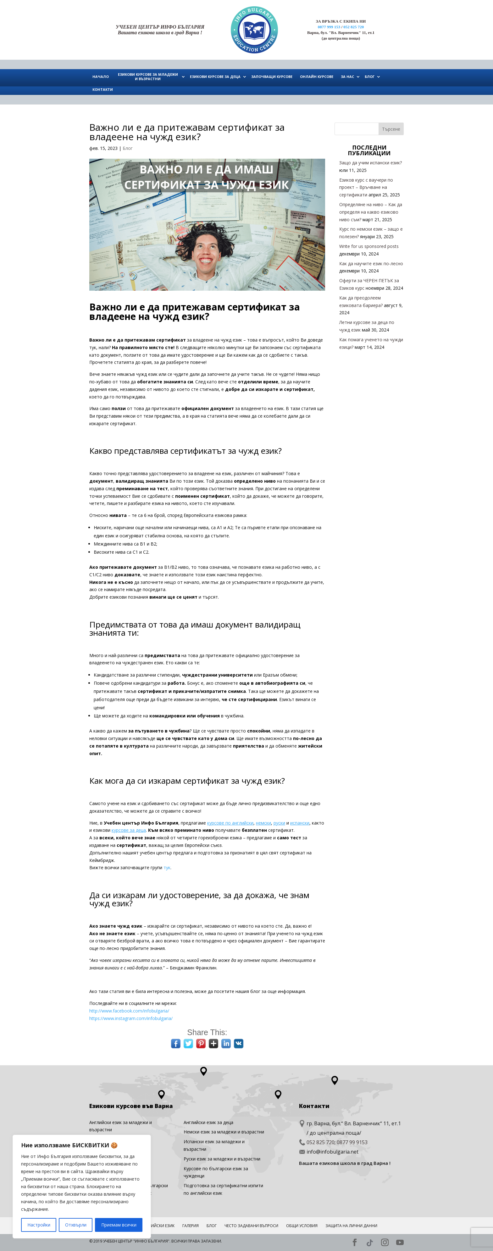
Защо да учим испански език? (370, 163)
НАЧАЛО (100, 76)
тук (166, 867)
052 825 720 (353, 27)
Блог (128, 148)
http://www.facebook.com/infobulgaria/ (129, 1011)
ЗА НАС (347, 76)
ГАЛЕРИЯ (190, 1225)
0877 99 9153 (352, 1142)
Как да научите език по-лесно (371, 263)
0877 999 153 (329, 27)
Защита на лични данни (351, 1225)
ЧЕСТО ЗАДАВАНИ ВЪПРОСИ (251, 1225)
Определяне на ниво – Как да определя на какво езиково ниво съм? (370, 211)
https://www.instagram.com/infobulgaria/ (131, 1018)
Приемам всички (118, 1225)
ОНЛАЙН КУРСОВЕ (316, 76)
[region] (82, 1186)
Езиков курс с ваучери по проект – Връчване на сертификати (366, 187)
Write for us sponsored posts (369, 246)
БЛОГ (369, 76)
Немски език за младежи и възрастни (224, 1132)
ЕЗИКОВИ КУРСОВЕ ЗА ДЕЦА (215, 76)
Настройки (38, 1225)
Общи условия (302, 1225)
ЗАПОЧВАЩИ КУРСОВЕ (271, 76)
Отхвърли (75, 1225)
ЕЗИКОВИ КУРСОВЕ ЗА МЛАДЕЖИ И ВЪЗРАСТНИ (148, 76)
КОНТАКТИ (102, 89)
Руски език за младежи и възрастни (222, 1159)
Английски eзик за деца (208, 1122)
